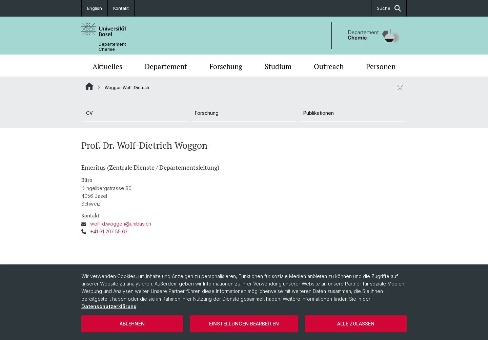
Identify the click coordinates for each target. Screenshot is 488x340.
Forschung (225, 66)
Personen (380, 66)
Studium (278, 66)
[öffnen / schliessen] (400, 87)
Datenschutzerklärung (109, 306)
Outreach (329, 66)
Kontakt (121, 8)
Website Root (89, 86)
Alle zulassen (355, 323)
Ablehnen (132, 323)
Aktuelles (107, 66)
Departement (166, 66)
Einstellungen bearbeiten (244, 323)
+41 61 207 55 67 (109, 231)
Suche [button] (389, 8)
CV (89, 113)
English (94, 8)
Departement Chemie (112, 47)
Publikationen (318, 113)
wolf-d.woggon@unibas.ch (120, 224)
